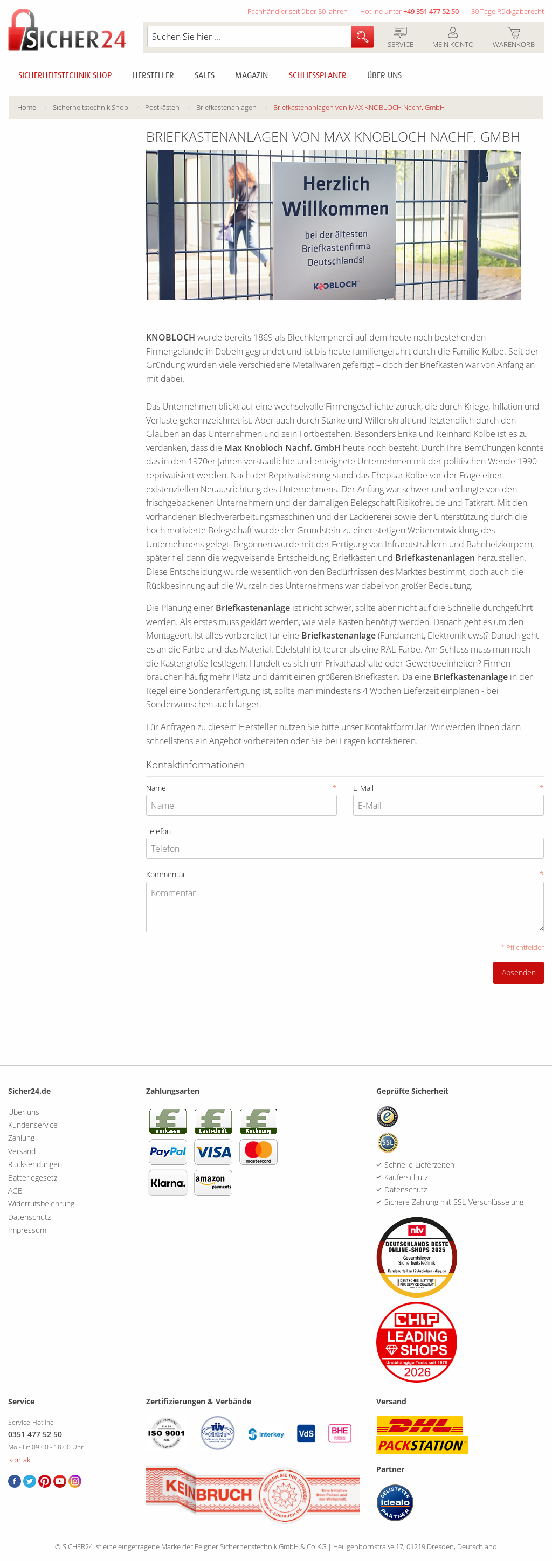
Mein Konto (452, 38)
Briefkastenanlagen (226, 107)
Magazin (251, 75)
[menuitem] (35, 107)
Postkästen (162, 107)
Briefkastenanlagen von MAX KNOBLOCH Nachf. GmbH (359, 107)
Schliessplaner (318, 75)
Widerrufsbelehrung (41, 1203)
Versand (22, 1151)
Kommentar (345, 874)
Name (241, 788)
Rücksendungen (35, 1164)
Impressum (27, 1230)
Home (26, 107)
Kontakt (20, 1460)
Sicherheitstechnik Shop (65, 75)
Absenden (519, 972)
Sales (205, 75)
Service (400, 38)
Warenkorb (513, 38)
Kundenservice (33, 1125)
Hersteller (153, 75)
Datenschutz (29, 1217)
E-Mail (448, 788)
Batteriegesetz (32, 1178)
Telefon (158, 831)
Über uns (384, 75)
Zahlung (21, 1138)
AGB (15, 1190)
